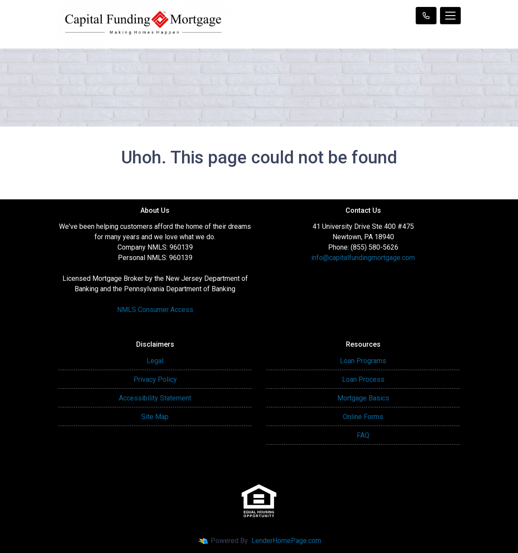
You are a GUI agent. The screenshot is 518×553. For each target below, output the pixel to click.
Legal (155, 361)
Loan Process (363, 379)
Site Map (155, 417)
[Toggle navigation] (450, 15)
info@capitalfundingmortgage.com (363, 258)
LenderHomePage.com (286, 541)
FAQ (363, 435)
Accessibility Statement (155, 398)
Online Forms (363, 417)
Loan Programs (363, 361)
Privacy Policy (155, 379)
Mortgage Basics (363, 398)
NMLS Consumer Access (155, 310)
